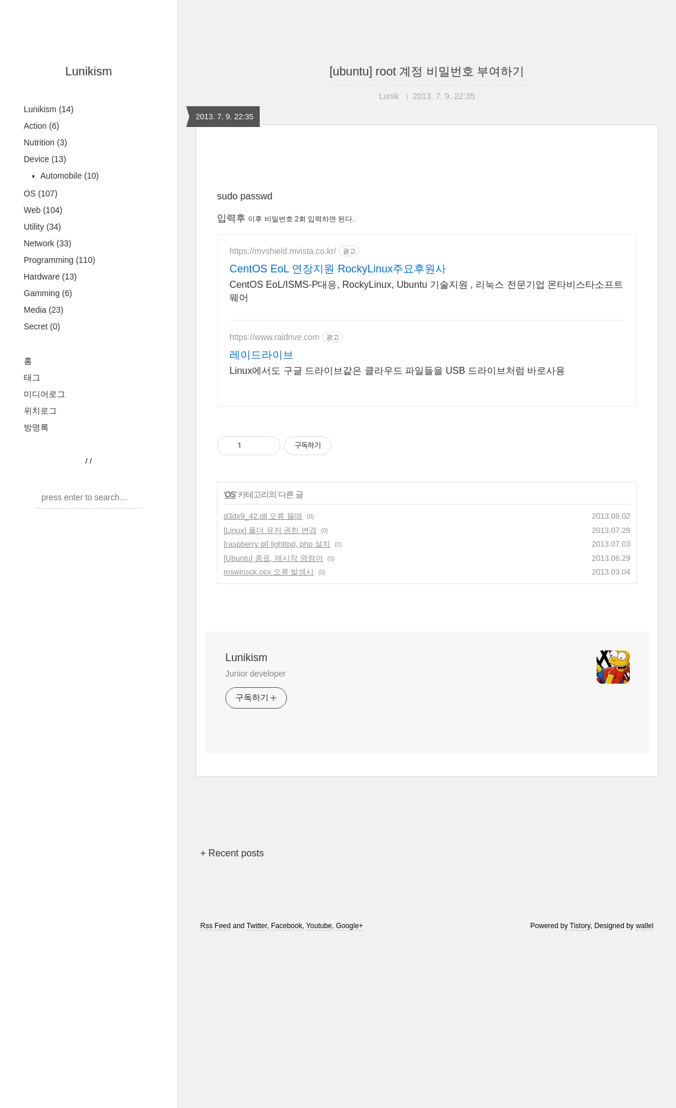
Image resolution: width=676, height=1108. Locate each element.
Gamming (48, 293)
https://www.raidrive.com (274, 503)
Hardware (50, 276)
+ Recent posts (232, 1019)
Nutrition (45, 142)
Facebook (286, 1092)
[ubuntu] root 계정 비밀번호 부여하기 (427, 71)
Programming (59, 260)
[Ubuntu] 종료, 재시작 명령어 (273, 724)
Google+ (349, 1092)
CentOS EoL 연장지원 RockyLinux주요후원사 (337, 435)
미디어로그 (44, 394)
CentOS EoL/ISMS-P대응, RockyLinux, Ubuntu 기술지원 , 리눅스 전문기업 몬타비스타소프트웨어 (426, 457)
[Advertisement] (427, 262)
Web (43, 210)
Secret (42, 326)
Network (47, 243)
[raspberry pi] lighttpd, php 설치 (277, 710)
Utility (42, 226)
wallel (644, 1092)
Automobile (68, 175)
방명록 (36, 427)
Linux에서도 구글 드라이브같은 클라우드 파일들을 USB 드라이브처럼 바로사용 (397, 537)
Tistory (580, 1092)
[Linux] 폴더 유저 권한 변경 (270, 696)
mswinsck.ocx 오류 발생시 (269, 738)
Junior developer (255, 840)
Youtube (319, 1092)
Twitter (257, 1092)
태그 (32, 377)
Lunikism (88, 71)
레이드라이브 (261, 521)
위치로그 (40, 410)
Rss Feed (215, 1092)
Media (43, 310)
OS (41, 193)
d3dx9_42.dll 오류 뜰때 (263, 682)
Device (45, 159)
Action (41, 126)
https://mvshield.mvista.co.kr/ (282, 417)
